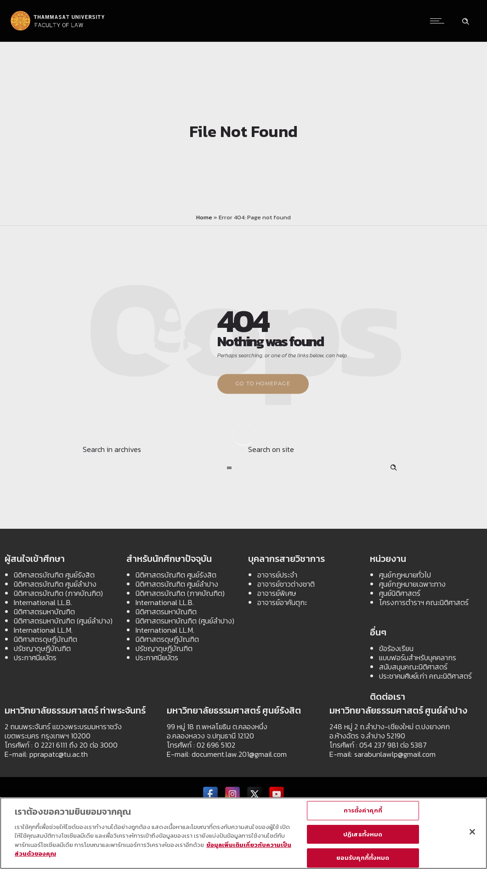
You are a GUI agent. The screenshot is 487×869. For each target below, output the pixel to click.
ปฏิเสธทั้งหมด (362, 834)
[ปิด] (472, 832)
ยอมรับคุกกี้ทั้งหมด (363, 858)
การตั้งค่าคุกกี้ (363, 810)
